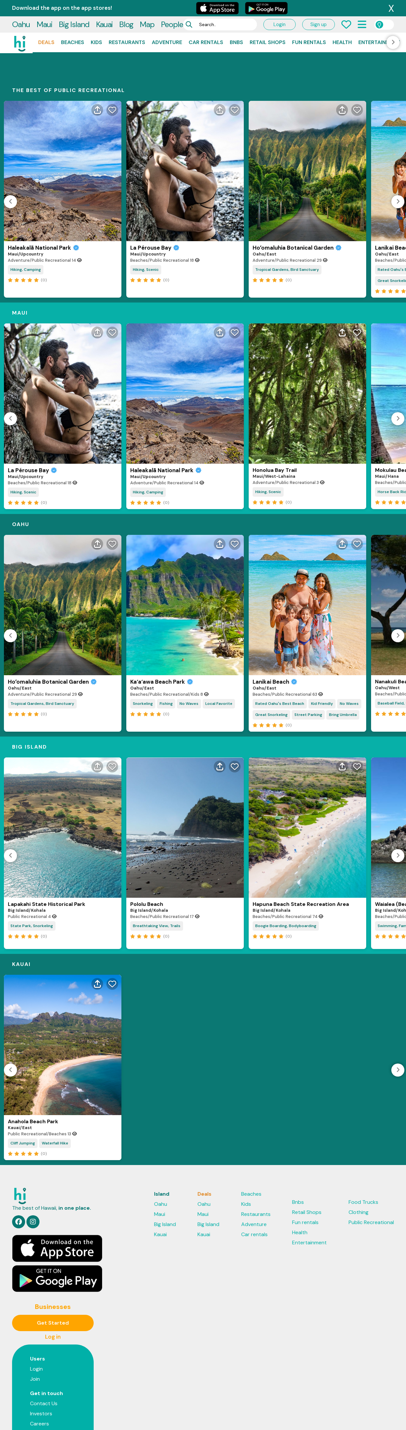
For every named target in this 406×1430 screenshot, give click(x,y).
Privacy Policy (130, 1416)
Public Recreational (371, 1179)
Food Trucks (363, 1159)
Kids (96, 26)
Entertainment (379, 26)
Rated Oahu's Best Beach (279, 661)
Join (35, 1336)
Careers (39, 1381)
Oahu (21, 8)
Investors (41, 1371)
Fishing (166, 661)
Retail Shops (268, 26)
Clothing (358, 1169)
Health (342, 26)
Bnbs (236, 26)
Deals (46, 26)
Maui (44, 8)
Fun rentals (309, 26)
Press (36, 1391)
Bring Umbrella (343, 672)
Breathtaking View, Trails (156, 883)
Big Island (74, 8)
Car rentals (206, 26)
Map (147, 8)
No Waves (189, 661)
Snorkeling (143, 661)
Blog (126, 8)
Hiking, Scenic (146, 227)
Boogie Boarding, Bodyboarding (285, 883)
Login (279, 8)
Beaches (72, 26)
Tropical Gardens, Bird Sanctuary (287, 227)
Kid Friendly (322, 661)
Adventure (167, 26)
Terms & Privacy (169, 1416)
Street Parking (308, 672)
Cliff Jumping (22, 1100)
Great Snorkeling (271, 672)
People (172, 8)
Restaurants (127, 26)
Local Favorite (218, 661)
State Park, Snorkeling (31, 883)
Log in (53, 1294)
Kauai (104, 8)
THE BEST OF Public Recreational (68, 47)
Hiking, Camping (25, 227)
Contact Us (43, 1361)
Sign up (318, 8)
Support (202, 1416)
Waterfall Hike (55, 1100)
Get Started (53, 1280)
